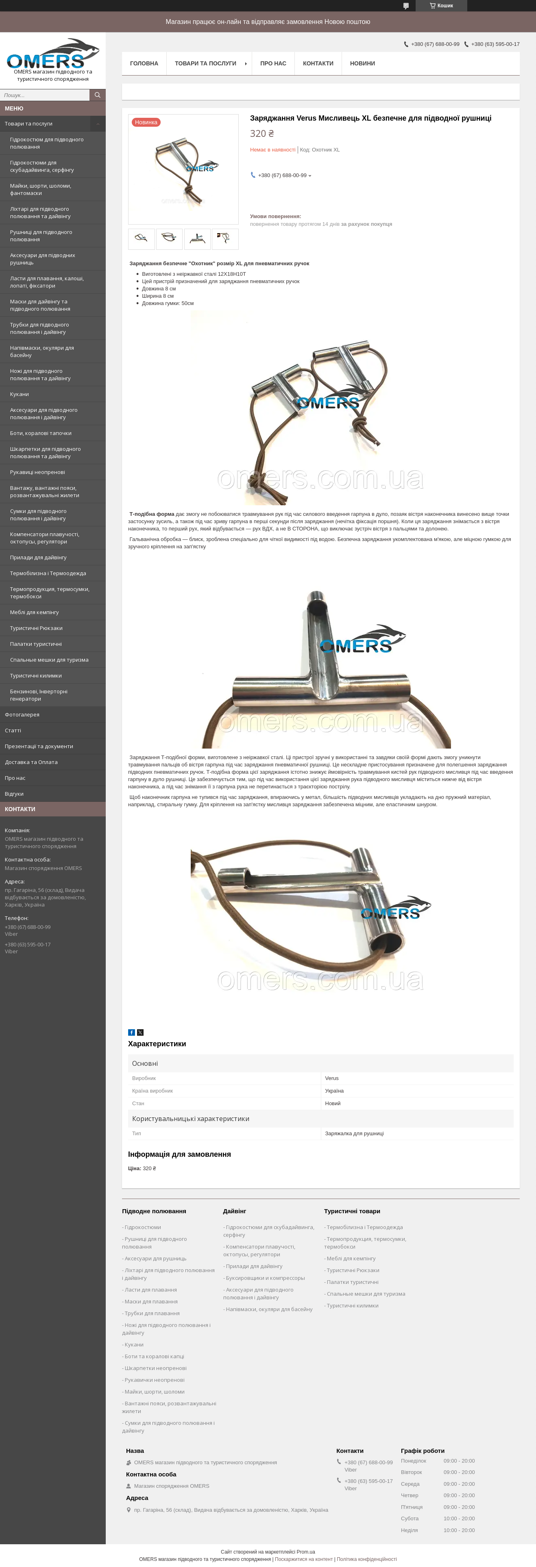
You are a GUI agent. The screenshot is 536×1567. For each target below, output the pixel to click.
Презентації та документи (39, 746)
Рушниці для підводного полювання (41, 235)
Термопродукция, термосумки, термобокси (49, 592)
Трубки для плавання (152, 1313)
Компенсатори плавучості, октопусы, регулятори (44, 537)
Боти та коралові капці (154, 1356)
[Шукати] (97, 95)
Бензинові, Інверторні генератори (39, 695)
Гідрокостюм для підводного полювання (47, 143)
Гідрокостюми (143, 1227)
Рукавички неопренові (155, 1379)
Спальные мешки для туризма (49, 659)
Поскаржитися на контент (304, 1559)
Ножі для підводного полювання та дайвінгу (40, 374)
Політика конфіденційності (367, 1559)
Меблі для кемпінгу (34, 612)
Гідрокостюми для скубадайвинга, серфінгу (42, 166)
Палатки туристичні (36, 643)
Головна (144, 63)
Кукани (19, 394)
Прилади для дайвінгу (38, 557)
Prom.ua (306, 1552)
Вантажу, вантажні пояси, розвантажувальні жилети (44, 491)
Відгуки (14, 793)
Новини (362, 63)
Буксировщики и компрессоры (265, 1277)
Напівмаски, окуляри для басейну (42, 351)
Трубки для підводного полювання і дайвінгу (39, 328)
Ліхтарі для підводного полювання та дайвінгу (40, 212)
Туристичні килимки (36, 675)
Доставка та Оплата (31, 762)
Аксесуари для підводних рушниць (42, 258)
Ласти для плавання (151, 1289)
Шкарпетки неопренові (156, 1368)
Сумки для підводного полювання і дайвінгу (38, 514)
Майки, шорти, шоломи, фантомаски (40, 189)
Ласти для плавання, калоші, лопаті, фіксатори (47, 282)
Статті (13, 730)
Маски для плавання (151, 1301)
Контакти (318, 63)
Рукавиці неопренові (37, 472)
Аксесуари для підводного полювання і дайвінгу (44, 413)
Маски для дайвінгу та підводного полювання (40, 305)
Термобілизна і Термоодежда (48, 573)
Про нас (15, 777)
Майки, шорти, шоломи (155, 1391)
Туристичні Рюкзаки (36, 628)
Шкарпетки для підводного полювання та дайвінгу (45, 452)
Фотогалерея (22, 714)
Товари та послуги (28, 123)
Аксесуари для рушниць (156, 1258)
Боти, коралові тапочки (41, 433)
